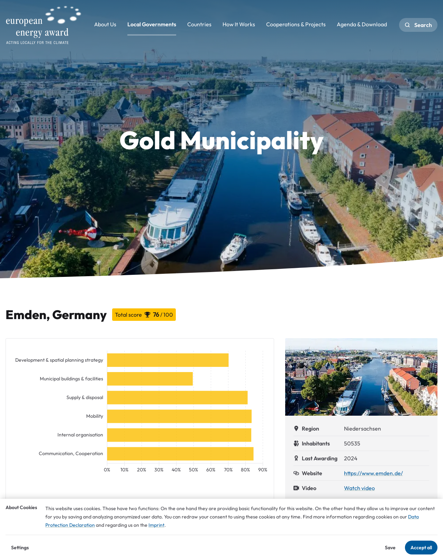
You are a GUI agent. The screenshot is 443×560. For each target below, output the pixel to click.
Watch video (359, 488)
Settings (20, 547)
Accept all (421, 547)
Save (390, 547)
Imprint (156, 525)
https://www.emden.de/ (373, 473)
